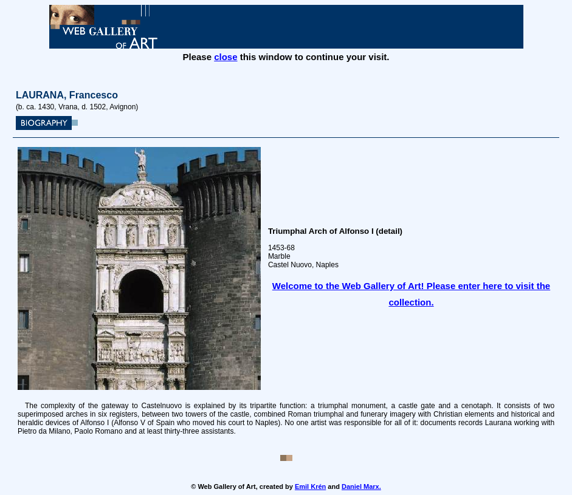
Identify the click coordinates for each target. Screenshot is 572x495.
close (225, 57)
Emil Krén (310, 486)
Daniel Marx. (361, 486)
